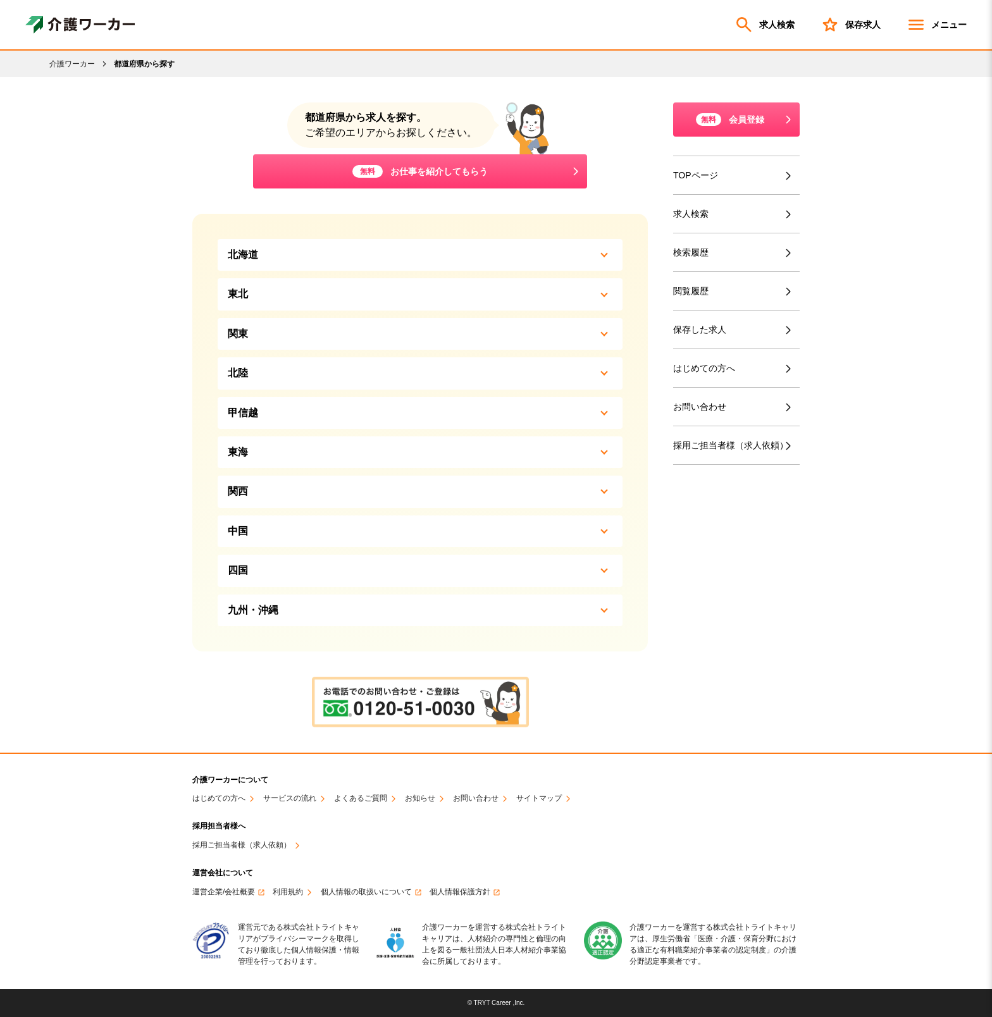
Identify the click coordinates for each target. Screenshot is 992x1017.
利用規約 (288, 892)
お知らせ (420, 798)
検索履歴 (691, 252)
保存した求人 (699, 329)
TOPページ (695, 175)
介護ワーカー (72, 63)
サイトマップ (539, 798)
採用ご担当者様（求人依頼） (733, 445)
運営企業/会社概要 (223, 892)
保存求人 (850, 25)
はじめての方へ (704, 368)
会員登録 (730, 119)
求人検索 (764, 25)
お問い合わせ (699, 407)
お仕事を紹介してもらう (420, 171)
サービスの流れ (289, 798)
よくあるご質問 (360, 798)
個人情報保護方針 (460, 892)
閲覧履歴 (691, 291)
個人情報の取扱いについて (366, 892)
